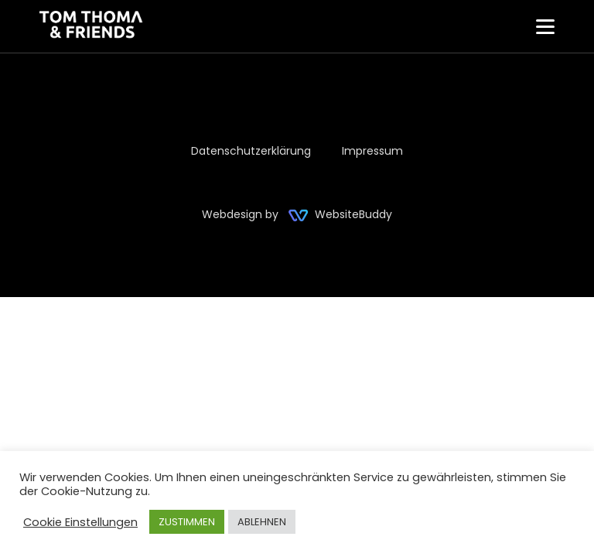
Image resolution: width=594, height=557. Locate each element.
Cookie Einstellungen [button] (80, 522)
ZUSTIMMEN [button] (187, 521)
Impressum (372, 151)
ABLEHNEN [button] (261, 521)
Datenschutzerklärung (251, 151)
